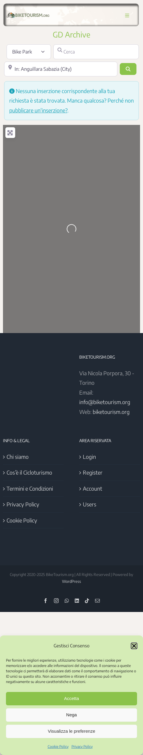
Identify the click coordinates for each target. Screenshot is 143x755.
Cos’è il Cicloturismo (29, 472)
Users (89, 504)
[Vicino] (60, 69)
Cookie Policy (58, 746)
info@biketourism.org (104, 401)
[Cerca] (96, 51)
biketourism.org (111, 411)
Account (92, 488)
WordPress (71, 581)
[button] (134, 646)
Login (89, 456)
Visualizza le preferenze (71, 731)
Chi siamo (18, 456)
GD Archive (71, 34)
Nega (71, 714)
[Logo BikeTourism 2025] (27, 12)
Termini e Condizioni (30, 488)
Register (92, 472)
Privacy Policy (82, 746)
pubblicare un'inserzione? (38, 110)
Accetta (71, 698)
